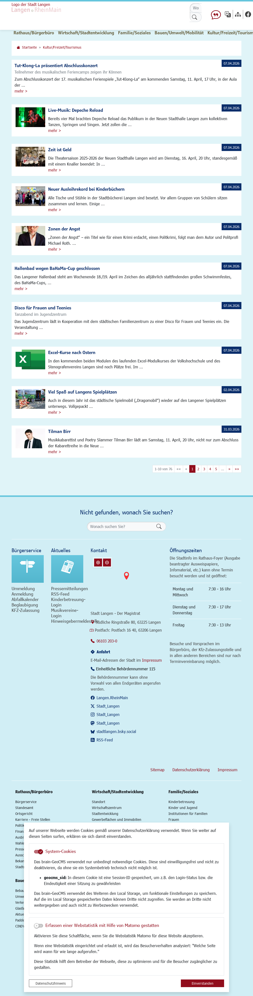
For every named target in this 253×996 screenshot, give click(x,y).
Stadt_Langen (108, 706)
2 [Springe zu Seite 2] (198, 469)
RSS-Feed (105, 739)
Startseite (29, 47)
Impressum (152, 660)
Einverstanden (202, 983)
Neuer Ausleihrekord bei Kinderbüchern (86, 189)
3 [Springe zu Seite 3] (204, 469)
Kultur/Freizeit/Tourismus (62, 47)
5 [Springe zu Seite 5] (216, 469)
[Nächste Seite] (229, 469)
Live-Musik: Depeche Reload (75, 110)
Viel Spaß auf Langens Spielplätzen (82, 392)
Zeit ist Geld (59, 149)
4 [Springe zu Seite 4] (210, 469)
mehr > (21, 91)
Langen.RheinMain (112, 697)
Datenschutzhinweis (51, 983)
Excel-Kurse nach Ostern (71, 352)
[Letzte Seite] (236, 469)
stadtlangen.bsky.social (116, 731)
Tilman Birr (59, 431)
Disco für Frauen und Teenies (43, 307)
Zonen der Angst (64, 228)
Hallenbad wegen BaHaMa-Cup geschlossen (57, 268)
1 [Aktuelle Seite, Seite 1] (192, 469)
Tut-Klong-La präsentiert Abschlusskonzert (56, 65)
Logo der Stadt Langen (31, 4)
